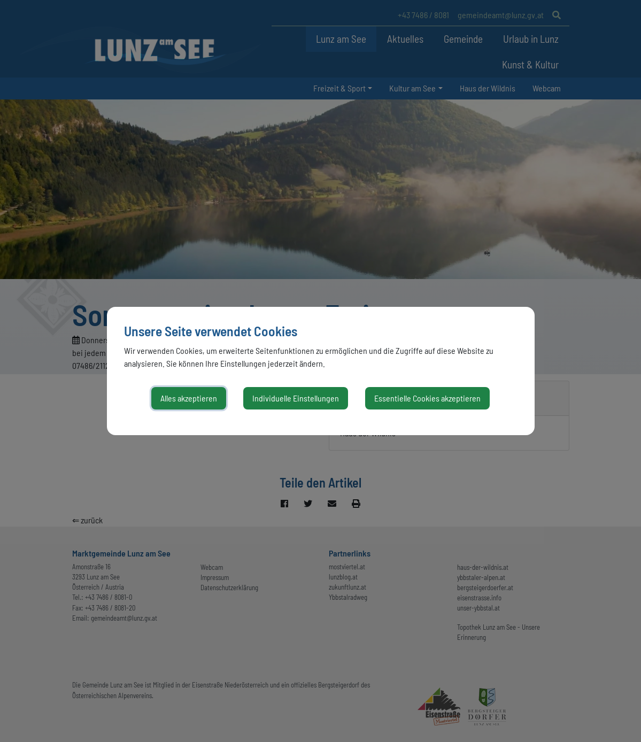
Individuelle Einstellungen (295, 398)
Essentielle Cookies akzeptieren (427, 398)
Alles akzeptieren (188, 398)
